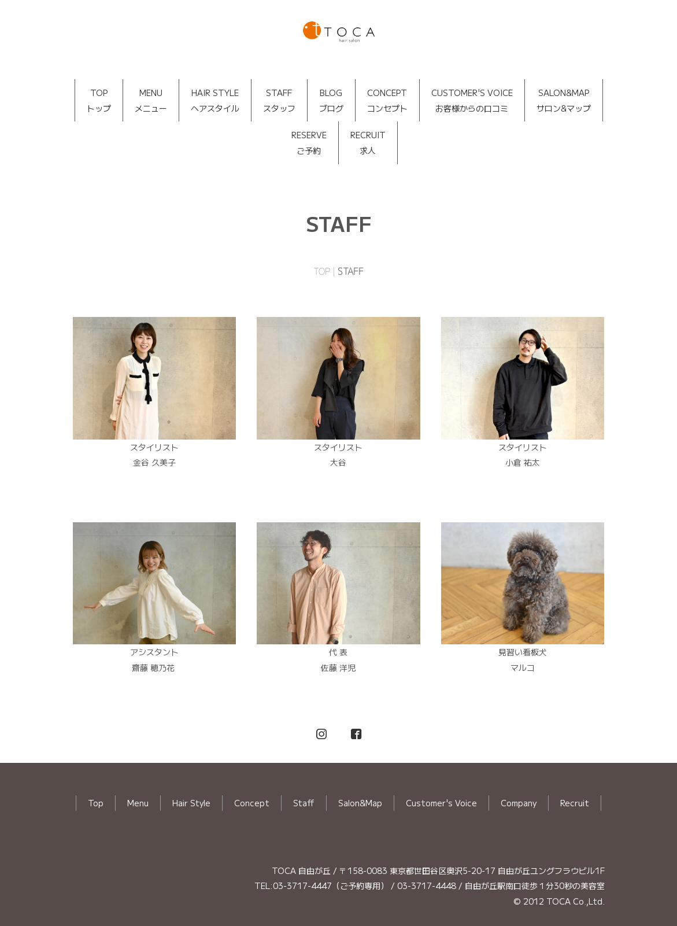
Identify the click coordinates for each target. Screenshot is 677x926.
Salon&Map (360, 803)
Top (95, 803)
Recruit (574, 803)
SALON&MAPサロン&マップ (564, 100)
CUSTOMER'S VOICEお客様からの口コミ (472, 100)
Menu (138, 803)
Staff (304, 803)
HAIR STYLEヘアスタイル (215, 100)
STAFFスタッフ (279, 100)
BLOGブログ (331, 100)
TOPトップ (99, 100)
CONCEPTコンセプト (387, 100)
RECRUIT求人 (368, 142)
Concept (251, 803)
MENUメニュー (151, 100)
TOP (321, 271)
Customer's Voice (441, 803)
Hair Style (191, 803)
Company (519, 803)
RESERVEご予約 (309, 142)
